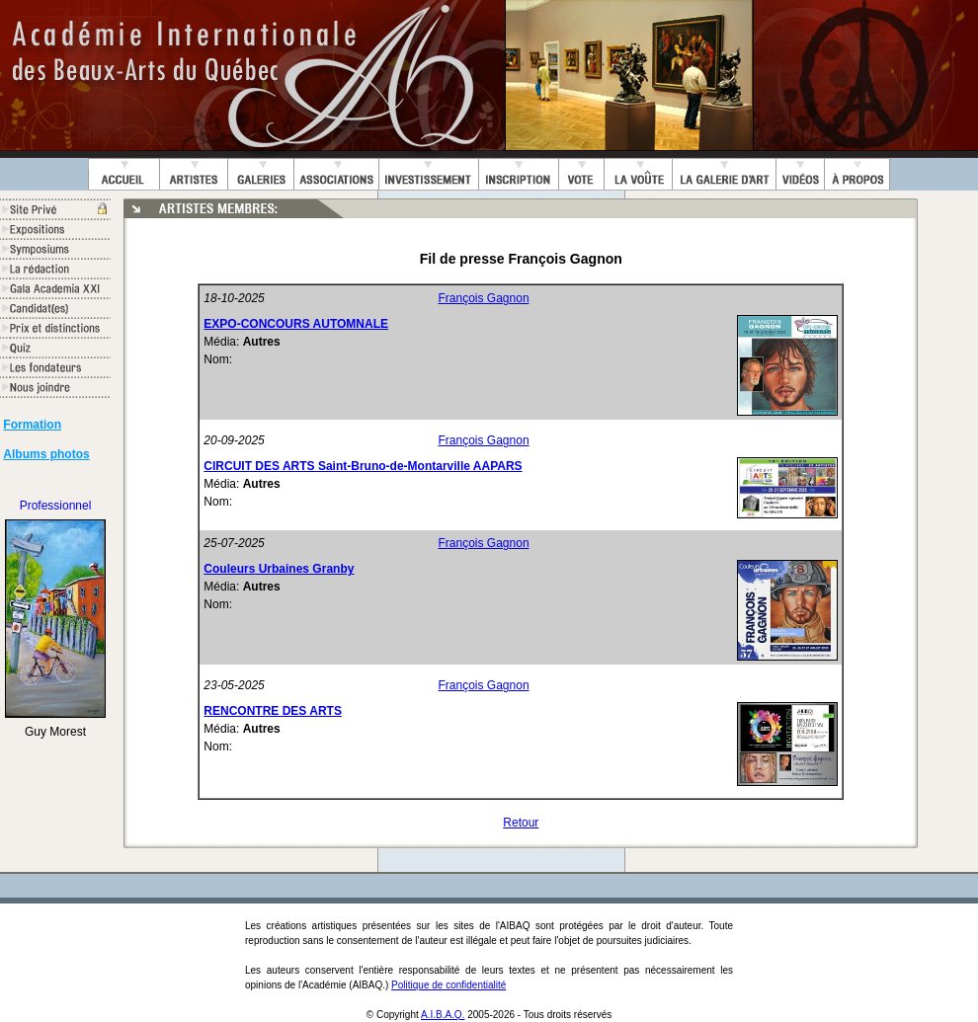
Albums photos (46, 454)
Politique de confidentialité (448, 985)
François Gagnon (484, 298)
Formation (32, 425)
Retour (520, 822)
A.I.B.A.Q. (442, 1014)
